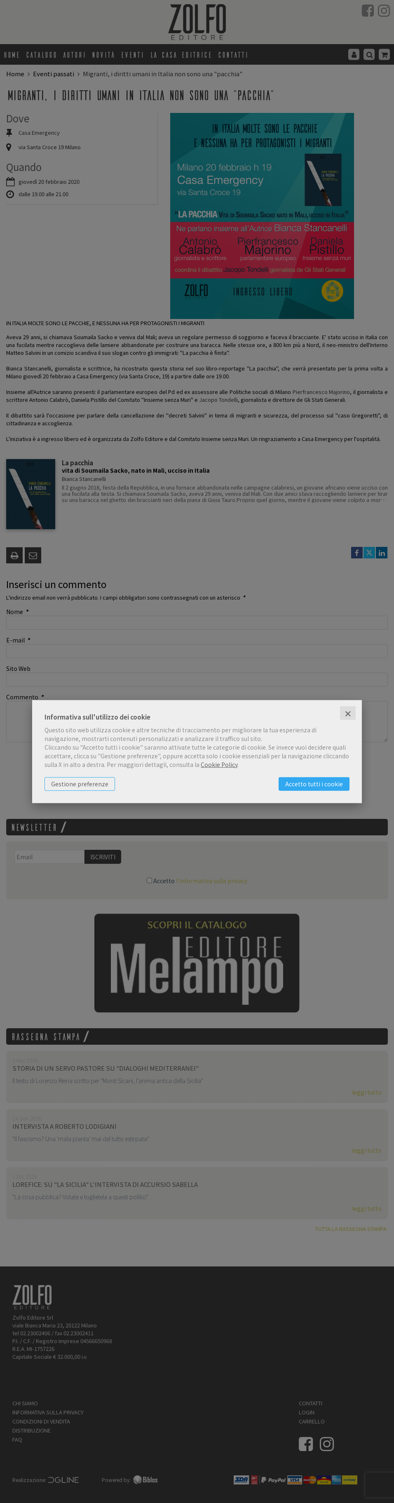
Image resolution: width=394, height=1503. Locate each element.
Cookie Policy (219, 764)
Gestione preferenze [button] (79, 784)
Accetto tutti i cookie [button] (314, 784)
